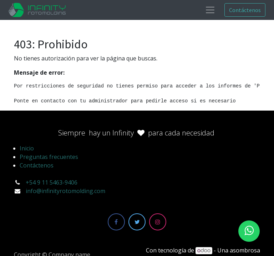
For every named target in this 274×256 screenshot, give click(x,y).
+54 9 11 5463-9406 (51, 182)
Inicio (27, 148)
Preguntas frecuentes (49, 157)
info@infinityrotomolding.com (65, 191)
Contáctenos (245, 10)
